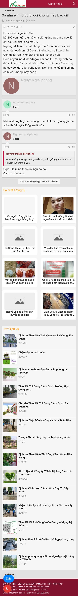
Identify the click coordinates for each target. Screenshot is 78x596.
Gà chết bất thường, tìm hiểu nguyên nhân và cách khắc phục (58, 219)
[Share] (73, 27)
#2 (73, 115)
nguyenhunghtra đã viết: (18, 153)
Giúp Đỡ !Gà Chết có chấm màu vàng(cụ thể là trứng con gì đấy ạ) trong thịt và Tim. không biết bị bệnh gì (58, 316)
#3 (73, 147)
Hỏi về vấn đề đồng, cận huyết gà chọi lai (19, 313)
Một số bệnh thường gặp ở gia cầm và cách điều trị (19, 281)
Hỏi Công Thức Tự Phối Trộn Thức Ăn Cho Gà (19, 249)
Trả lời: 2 (16, 27)
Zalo (9, 578)
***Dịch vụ (11, 329)
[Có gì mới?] (67, 3)
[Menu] (5, 4)
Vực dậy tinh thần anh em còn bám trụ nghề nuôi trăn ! (58, 249)
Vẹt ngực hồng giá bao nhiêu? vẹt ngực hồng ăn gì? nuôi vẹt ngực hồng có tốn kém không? (19, 221)
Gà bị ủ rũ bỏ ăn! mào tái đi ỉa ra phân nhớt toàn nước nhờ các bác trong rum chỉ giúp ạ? (58, 284)
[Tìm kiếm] (73, 3)
